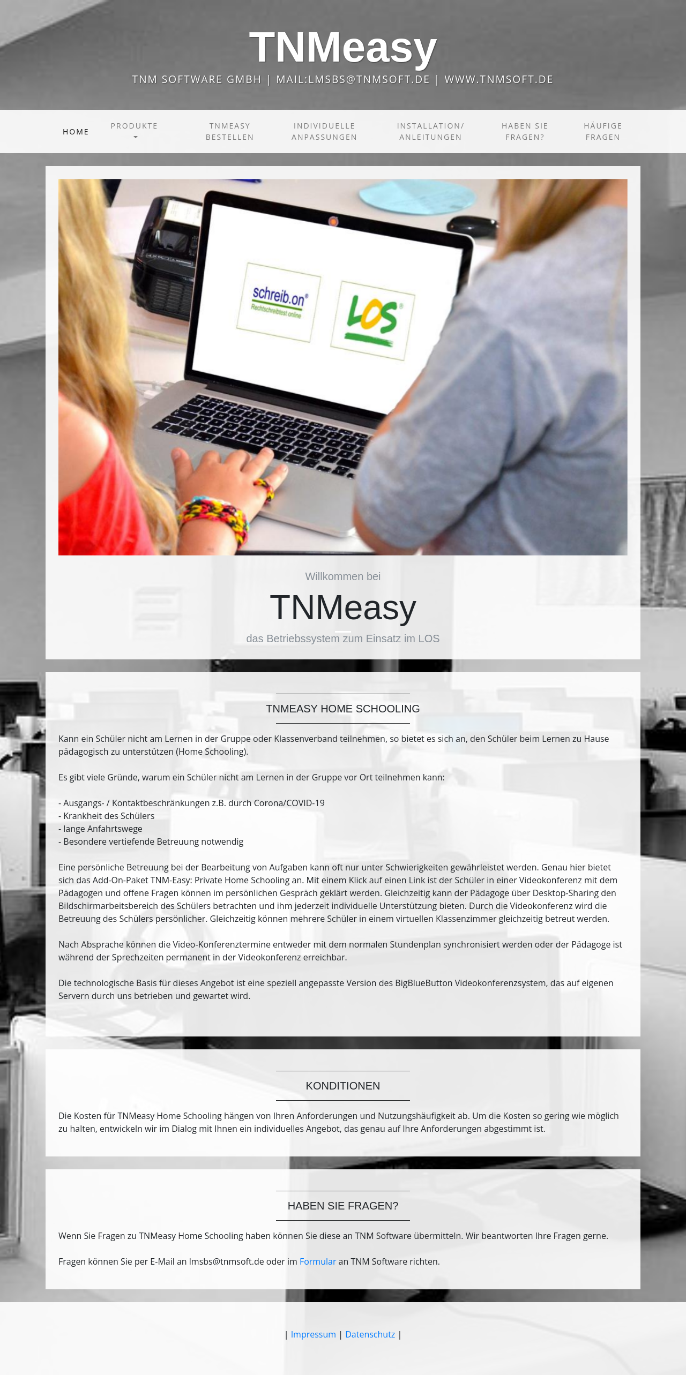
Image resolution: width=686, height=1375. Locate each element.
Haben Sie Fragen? (525, 131)
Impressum (313, 1334)
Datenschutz (370, 1334)
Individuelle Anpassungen (324, 131)
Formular (318, 1261)
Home (78, 131)
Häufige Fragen (603, 131)
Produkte (134, 126)
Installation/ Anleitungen (431, 131)
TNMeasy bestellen (230, 131)
